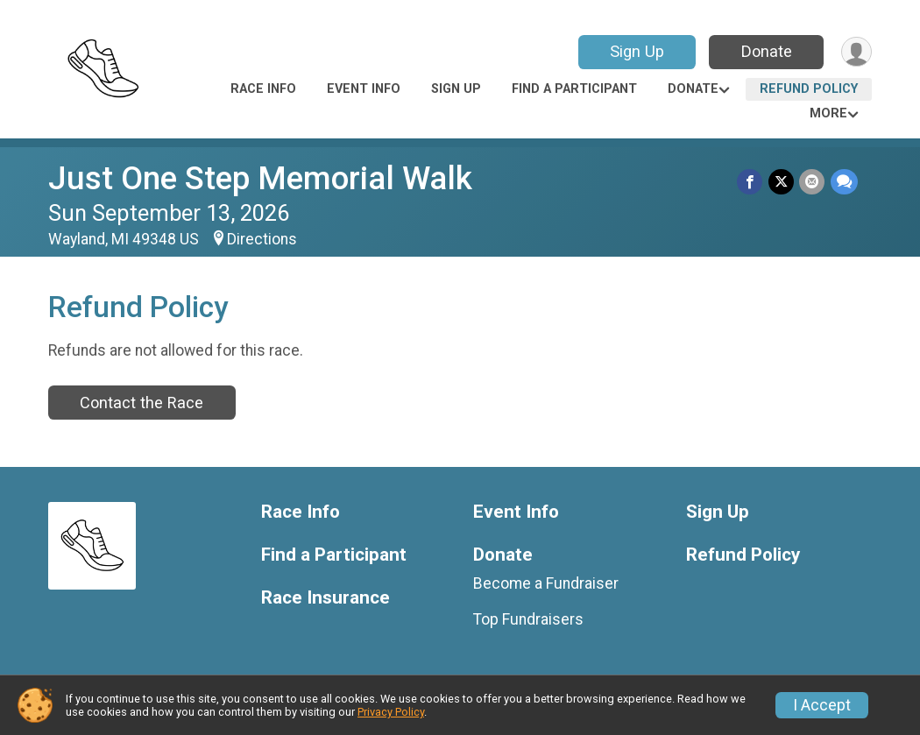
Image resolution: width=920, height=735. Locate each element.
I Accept (822, 705)
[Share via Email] (812, 181)
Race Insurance (325, 598)
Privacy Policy (390, 711)
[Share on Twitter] (782, 181)
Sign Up (635, 51)
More (828, 113)
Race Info (263, 88)
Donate (765, 51)
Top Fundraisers (528, 619)
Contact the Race (141, 402)
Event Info (363, 88)
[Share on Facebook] (751, 181)
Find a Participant (574, 88)
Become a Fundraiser (546, 583)
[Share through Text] (844, 181)
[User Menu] (855, 52)
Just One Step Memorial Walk (260, 178)
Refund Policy (809, 88)
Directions (262, 239)
